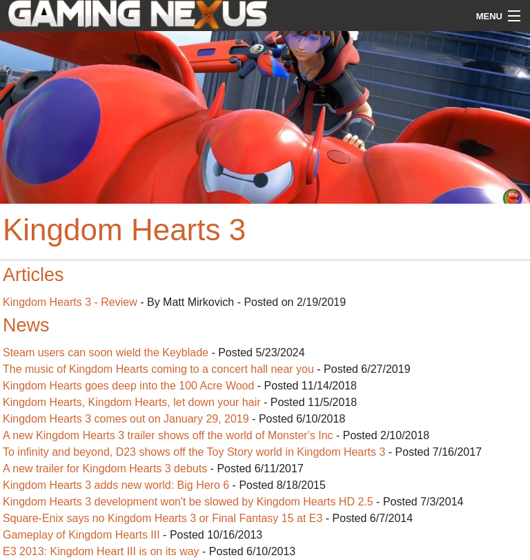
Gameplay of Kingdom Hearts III (81, 535)
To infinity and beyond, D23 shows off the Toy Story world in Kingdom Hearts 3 (194, 452)
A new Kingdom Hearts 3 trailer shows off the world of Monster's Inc (168, 435)
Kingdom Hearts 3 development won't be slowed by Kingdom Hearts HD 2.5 (188, 502)
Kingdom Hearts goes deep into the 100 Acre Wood (128, 386)
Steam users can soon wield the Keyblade (105, 352)
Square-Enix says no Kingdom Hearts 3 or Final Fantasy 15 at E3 (162, 518)
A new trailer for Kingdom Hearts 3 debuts (105, 468)
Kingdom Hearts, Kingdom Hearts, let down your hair (132, 402)
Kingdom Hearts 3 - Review (70, 302)
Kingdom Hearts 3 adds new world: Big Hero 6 (116, 485)
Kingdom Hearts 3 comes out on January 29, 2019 (126, 419)
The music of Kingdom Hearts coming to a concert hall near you (158, 369)
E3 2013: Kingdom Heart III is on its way (101, 551)
